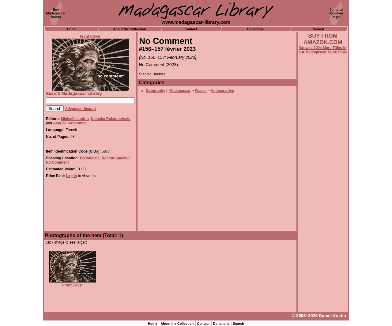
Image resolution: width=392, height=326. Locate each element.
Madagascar (179, 91)
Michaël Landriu (75, 119)
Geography (155, 91)
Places (200, 91)
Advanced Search (80, 109)
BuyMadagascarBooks (56, 13)
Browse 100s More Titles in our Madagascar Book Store (323, 50)
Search (318, 29)
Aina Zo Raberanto (69, 123)
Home (72, 29)
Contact (191, 29)
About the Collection (129, 29)
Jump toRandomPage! (336, 13)
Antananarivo (222, 91)
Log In (71, 176)
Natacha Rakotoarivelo (110, 119)
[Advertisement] (322, 220)
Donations (255, 29)
